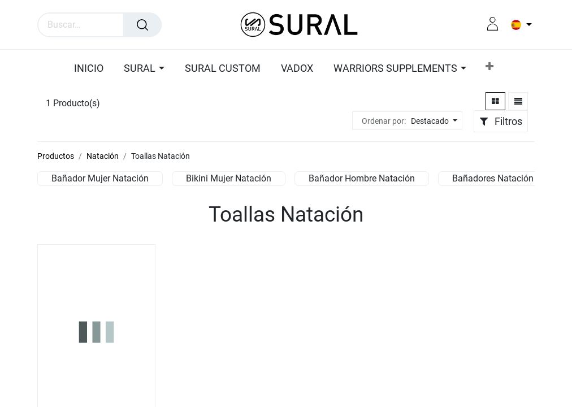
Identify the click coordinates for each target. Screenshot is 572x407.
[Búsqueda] (142, 25)
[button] (489, 69)
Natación (102, 156)
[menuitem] (91, 69)
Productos (55, 156)
